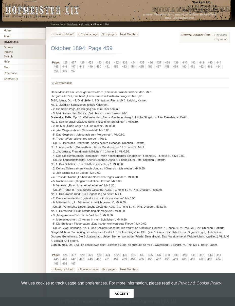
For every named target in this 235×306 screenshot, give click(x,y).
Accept (122, 294)
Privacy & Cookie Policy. (200, 283)
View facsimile (64, 82)
